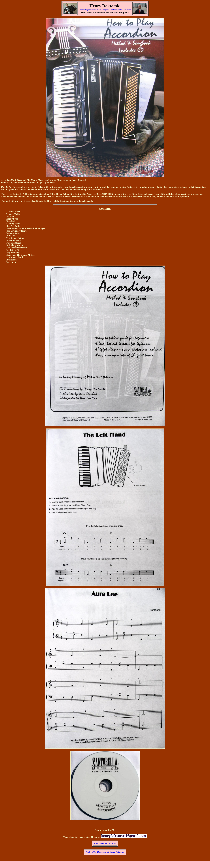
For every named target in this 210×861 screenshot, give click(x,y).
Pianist (82, 10)
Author (120, 10)
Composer (105, 10)
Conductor (113, 10)
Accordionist (96, 10)
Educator (127, 10)
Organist (88, 10)
